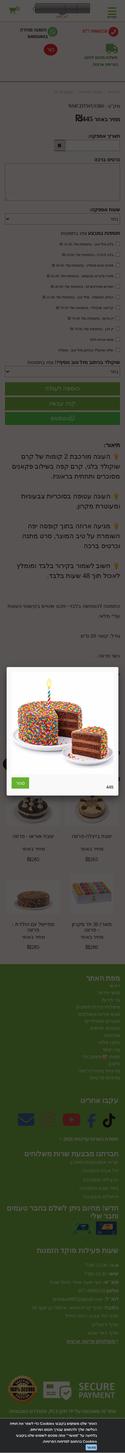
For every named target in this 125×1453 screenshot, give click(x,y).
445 (109, 787)
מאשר (91, 1447)
